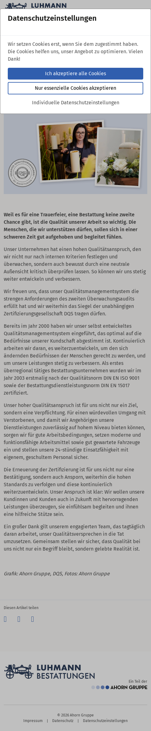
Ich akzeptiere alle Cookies (75, 73)
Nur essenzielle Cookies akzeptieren (75, 88)
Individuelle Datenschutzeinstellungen (75, 103)
